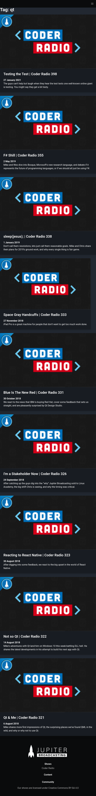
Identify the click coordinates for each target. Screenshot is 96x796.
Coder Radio (48, 768)
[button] (92, 4)
